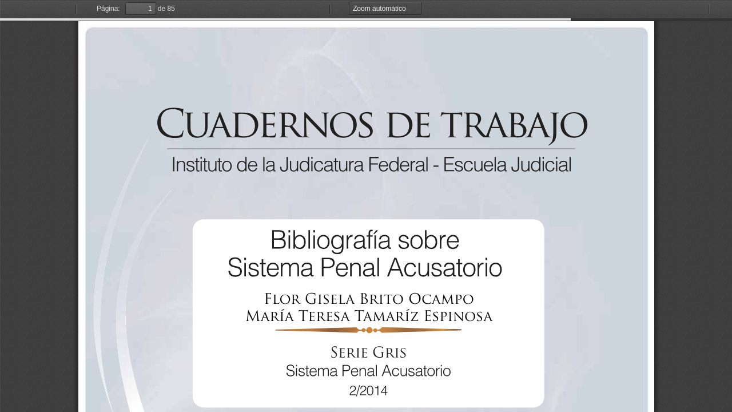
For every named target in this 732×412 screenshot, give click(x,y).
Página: (108, 9)
